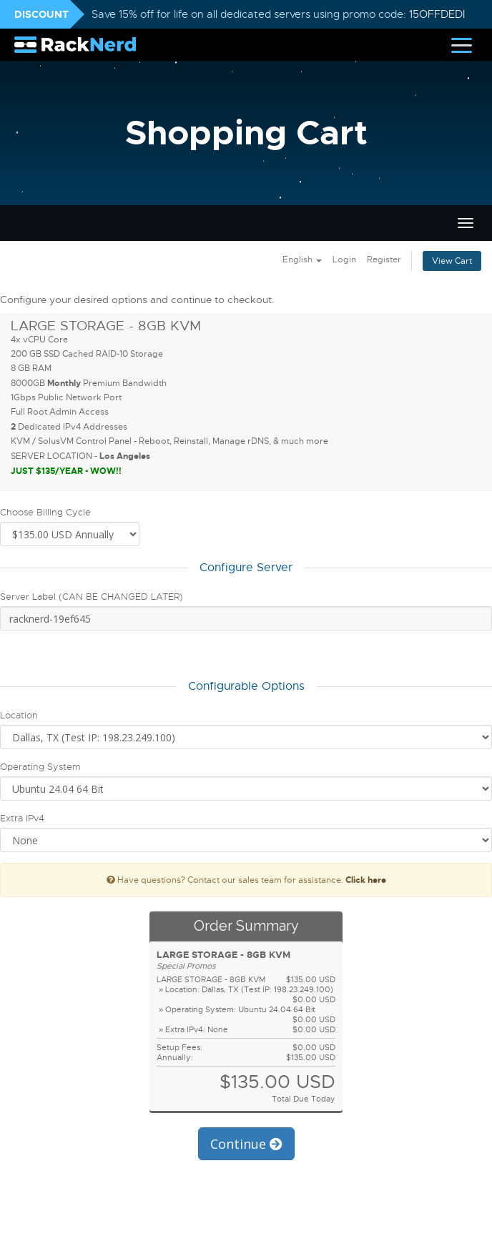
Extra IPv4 (22, 818)
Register (384, 259)
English (302, 259)
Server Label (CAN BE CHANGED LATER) (91, 596)
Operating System (40, 767)
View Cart (452, 261)
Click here (365, 880)
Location (19, 715)
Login (344, 259)
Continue (246, 1143)
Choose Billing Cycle (45, 512)
